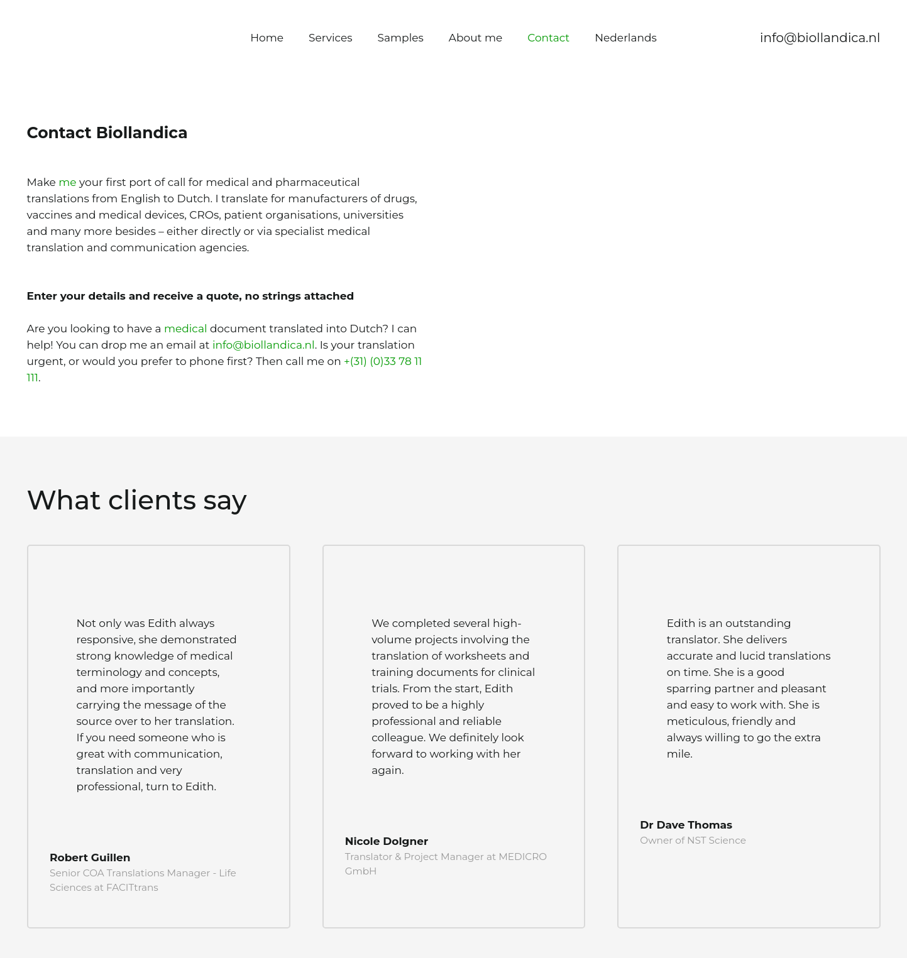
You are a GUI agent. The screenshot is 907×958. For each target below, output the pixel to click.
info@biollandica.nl (263, 345)
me (67, 182)
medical (185, 328)
